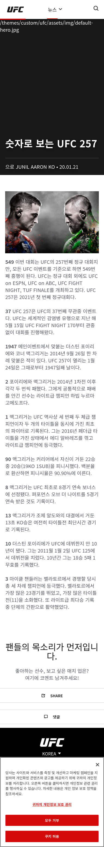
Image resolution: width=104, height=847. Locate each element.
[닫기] (97, 765)
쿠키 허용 (52, 836)
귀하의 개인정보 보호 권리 (51, 804)
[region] (52, 802)
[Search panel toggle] (96, 8)
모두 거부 (52, 820)
